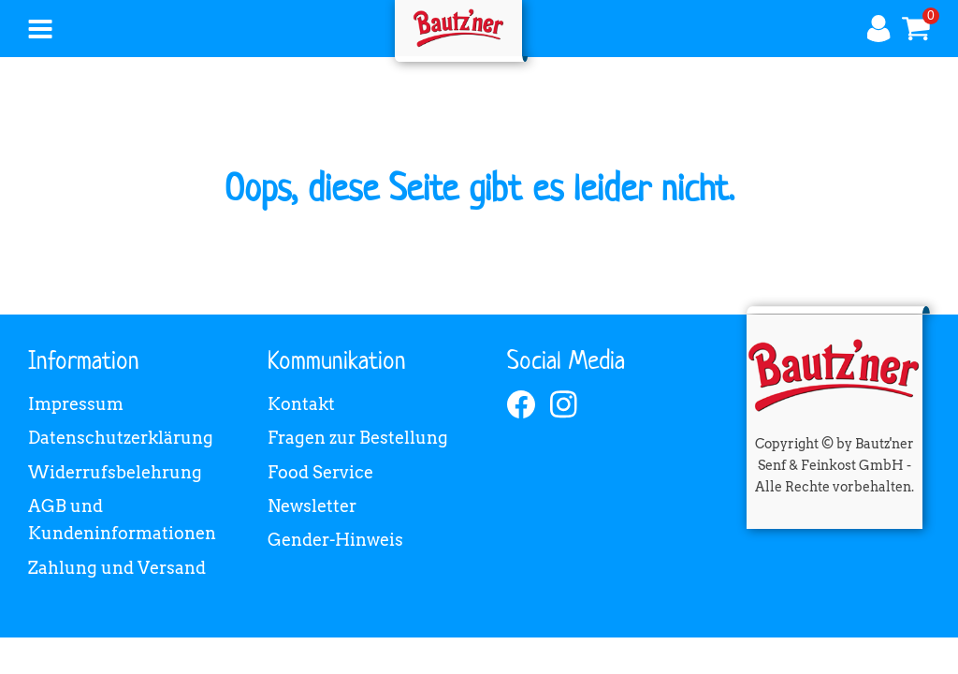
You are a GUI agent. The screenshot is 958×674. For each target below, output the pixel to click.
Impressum (75, 404)
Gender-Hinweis (335, 539)
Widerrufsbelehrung (115, 472)
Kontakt (301, 404)
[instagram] (564, 404)
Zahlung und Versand (117, 568)
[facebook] (521, 404)
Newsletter (312, 506)
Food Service (320, 472)
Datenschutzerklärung (120, 437)
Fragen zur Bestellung (358, 437)
